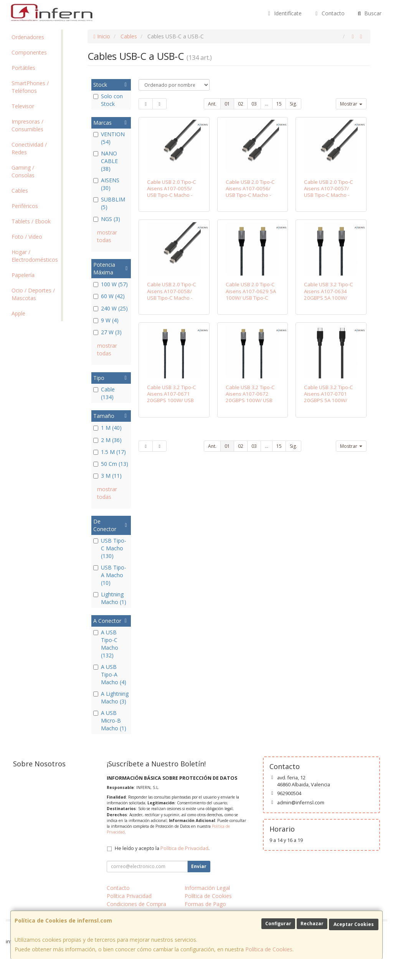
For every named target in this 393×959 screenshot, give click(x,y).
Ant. (212, 104)
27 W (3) (107, 332)
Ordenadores (28, 37)
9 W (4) (106, 320)
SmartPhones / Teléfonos (30, 86)
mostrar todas (107, 236)
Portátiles (23, 67)
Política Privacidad (129, 896)
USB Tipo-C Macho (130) (109, 548)
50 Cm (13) (110, 463)
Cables (20, 190)
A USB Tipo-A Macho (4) (109, 674)
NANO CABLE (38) (105, 161)
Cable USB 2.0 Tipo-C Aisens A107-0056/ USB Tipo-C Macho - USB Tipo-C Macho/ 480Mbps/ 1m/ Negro (251, 195)
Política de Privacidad (184, 848)
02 (240, 104)
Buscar (369, 13)
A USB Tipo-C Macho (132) (105, 644)
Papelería (23, 275)
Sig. (293, 104)
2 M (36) (107, 440)
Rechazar (312, 923)
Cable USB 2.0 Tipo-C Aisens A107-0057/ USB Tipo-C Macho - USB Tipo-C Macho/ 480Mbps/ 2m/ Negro (329, 195)
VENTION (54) (109, 137)
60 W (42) (109, 296)
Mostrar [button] (351, 104)
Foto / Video (27, 236)
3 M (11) (107, 475)
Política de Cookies (268, 949)
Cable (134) (104, 393)
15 (279, 104)
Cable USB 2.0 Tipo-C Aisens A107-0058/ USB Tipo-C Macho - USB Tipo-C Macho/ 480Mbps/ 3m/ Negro (172, 297)
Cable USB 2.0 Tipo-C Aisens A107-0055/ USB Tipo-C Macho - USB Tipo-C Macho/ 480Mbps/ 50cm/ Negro (171, 198)
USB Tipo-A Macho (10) (109, 575)
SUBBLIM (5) (109, 203)
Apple (18, 313)
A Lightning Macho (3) (111, 697)
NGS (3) (106, 219)
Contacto (329, 13)
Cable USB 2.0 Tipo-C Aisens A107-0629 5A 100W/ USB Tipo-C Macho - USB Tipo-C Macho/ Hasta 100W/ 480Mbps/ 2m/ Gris (251, 301)
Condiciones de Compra (136, 904)
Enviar (198, 866)
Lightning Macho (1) (109, 598)
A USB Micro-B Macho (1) (109, 720)
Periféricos (25, 206)
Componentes (29, 52)
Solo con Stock (108, 99)
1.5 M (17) (109, 452)
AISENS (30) (106, 184)
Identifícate (284, 13)
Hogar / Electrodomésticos (35, 255)
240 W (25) (110, 308)
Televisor (23, 106)
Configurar (278, 923)
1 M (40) (107, 427)
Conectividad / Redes (29, 148)
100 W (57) (110, 284)
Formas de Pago (205, 904)
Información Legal (207, 887)
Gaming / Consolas (23, 171)
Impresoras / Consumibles (27, 125)
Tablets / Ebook (31, 221)
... (266, 104)
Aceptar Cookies (354, 924)
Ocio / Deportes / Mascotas (33, 294)
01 (227, 104)
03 (254, 104)
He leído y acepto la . (162, 848)
